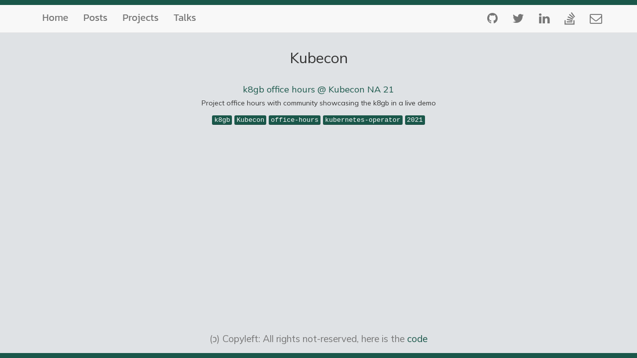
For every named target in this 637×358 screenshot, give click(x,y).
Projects (140, 17)
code (417, 339)
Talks (185, 17)
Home (55, 17)
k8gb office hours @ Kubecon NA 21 (318, 89)
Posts (95, 17)
